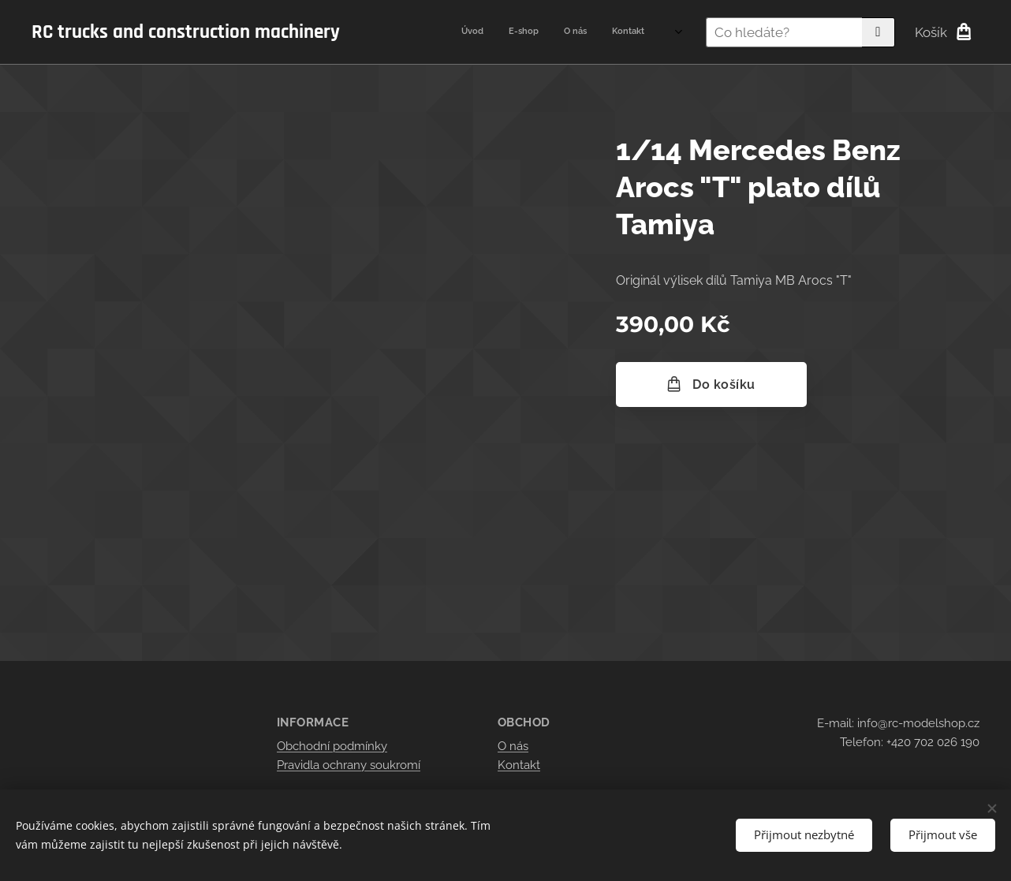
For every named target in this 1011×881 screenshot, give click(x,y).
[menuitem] (573, 32)
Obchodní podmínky (332, 745)
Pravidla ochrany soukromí (348, 765)
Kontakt (519, 765)
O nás (513, 745)
